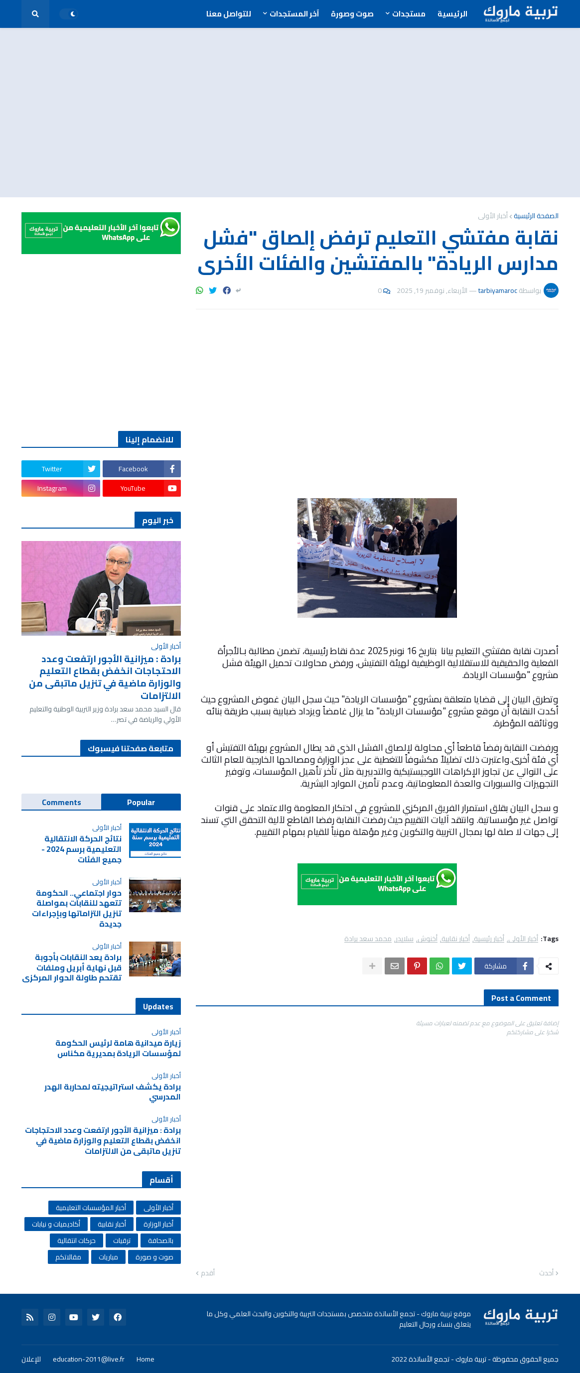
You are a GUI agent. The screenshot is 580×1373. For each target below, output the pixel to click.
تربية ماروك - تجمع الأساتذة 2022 (438, 1359)
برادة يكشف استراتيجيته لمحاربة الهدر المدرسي (112, 1092)
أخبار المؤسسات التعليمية (91, 1207)
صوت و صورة (154, 1256)
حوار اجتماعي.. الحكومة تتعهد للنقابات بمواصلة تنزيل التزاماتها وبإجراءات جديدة (77, 908)
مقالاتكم (68, 1256)
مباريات (108, 1256)
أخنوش (427, 939)
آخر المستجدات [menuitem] (294, 13)
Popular (141, 802)
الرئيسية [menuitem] (452, 13)
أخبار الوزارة (158, 1224)
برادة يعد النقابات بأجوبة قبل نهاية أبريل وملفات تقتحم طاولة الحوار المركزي (72, 967)
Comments (61, 802)
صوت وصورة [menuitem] (352, 13)
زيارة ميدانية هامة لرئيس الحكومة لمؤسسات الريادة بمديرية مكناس (118, 1048)
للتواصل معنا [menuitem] (228, 13)
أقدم (208, 1273)
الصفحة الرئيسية (536, 215)
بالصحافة (160, 1240)
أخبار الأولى (493, 215)
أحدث (546, 1273)
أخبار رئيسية (489, 939)
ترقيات (122, 1240)
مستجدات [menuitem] (409, 13)
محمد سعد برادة (368, 939)
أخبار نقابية (455, 939)
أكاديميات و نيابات (56, 1224)
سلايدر (405, 939)
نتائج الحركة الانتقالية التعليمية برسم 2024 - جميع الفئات (81, 848)
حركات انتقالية (76, 1240)
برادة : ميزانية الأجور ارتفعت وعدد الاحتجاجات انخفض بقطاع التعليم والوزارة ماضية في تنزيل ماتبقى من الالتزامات (105, 677)
